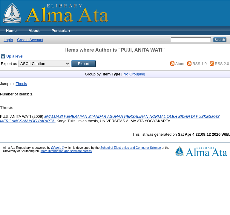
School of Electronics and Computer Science (130, 147)
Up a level (14, 56)
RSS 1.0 (199, 63)
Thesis (21, 83)
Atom (179, 63)
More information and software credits (66, 151)
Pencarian (61, 30)
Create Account (30, 40)
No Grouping (134, 74)
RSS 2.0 (222, 63)
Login (8, 40)
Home (11, 30)
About (34, 30)
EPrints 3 (57, 147)
